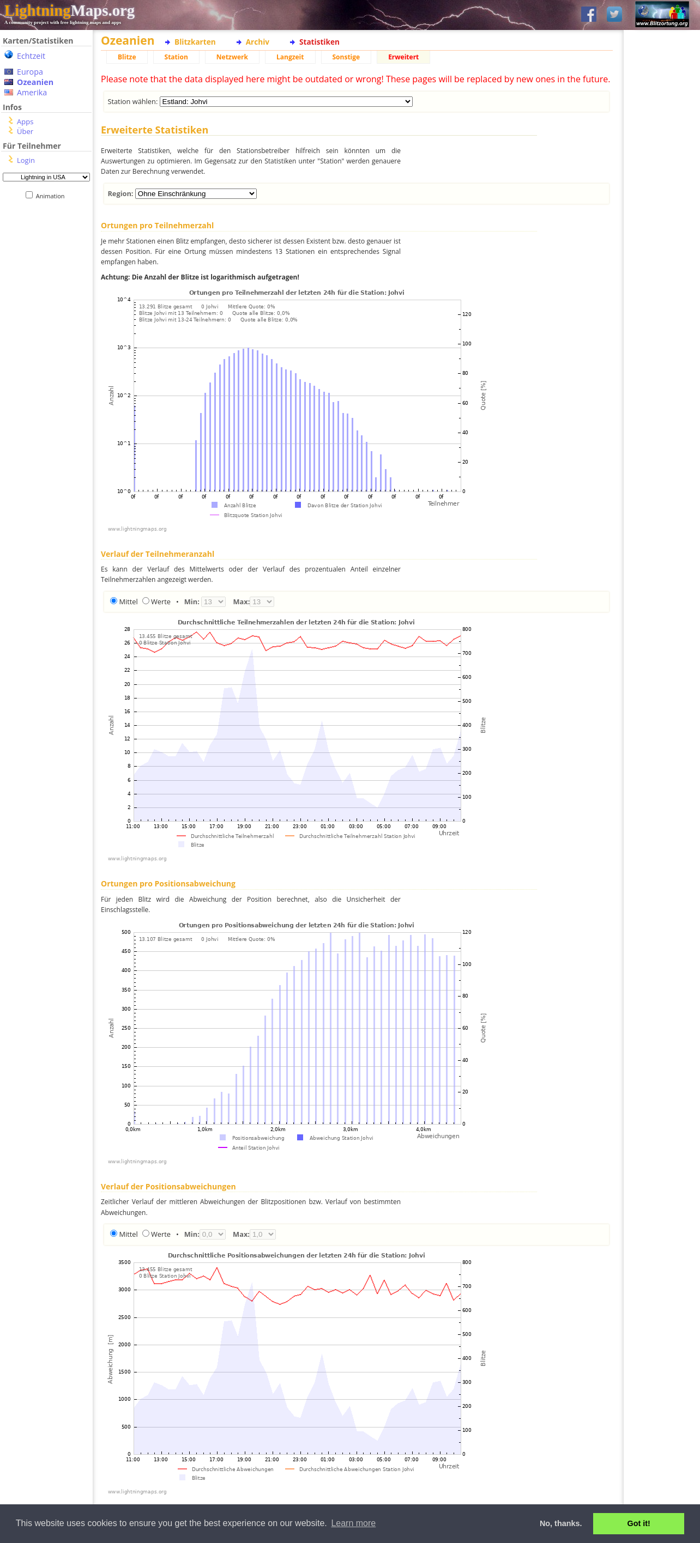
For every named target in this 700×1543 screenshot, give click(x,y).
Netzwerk (232, 57)
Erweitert (403, 57)
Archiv (257, 42)
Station (176, 57)
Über (25, 131)
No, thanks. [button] (561, 1523)
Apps (25, 121)
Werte (161, 601)
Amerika (32, 92)
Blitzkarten (195, 42)
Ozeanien (35, 82)
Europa (30, 71)
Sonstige (346, 57)
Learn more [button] (353, 1523)
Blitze (127, 57)
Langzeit (290, 57)
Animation (52, 196)
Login (26, 160)
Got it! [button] (638, 1523)
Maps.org (69, 10)
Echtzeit (31, 56)
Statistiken (319, 42)
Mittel (128, 601)
